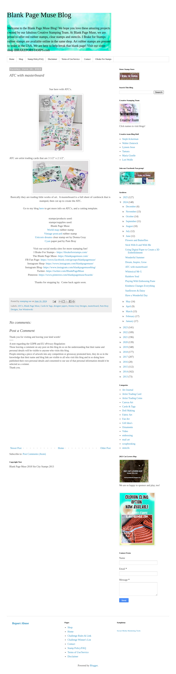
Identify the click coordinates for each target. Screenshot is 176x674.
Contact (87, 59)
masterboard (93, 306)
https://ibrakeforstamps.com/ (72, 252)
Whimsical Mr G (133, 271)
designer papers (60, 306)
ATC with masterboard (136, 267)
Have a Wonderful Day (136, 295)
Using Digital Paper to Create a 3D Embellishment (142, 251)
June (128, 236)
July (128, 231)
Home (11, 59)
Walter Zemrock (130, 143)
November (131, 211)
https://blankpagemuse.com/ (73, 255)
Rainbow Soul (132, 276)
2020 (126, 342)
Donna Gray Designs (77, 306)
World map (53, 229)
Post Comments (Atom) (34, 454)
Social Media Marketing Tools (129, 631)
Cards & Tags (47, 306)
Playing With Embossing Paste (140, 281)
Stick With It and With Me (138, 245)
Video (125, 431)
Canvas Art (127, 402)
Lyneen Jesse (128, 147)
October (130, 216)
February (130, 316)
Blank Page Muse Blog (39, 15)
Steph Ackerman (130, 139)
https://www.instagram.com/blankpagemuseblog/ (69, 267)
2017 (126, 357)
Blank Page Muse (32, 306)
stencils (126, 448)
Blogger (94, 665)
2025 (126, 197)
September (131, 221)
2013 (126, 376)
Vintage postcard (53, 233)
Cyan (48, 241)
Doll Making (128, 410)
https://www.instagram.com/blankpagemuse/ (69, 263)
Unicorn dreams (43, 237)
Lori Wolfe (127, 159)
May (128, 301)
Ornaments (127, 427)
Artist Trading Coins (132, 398)
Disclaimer (52, 59)
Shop (21, 59)
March (129, 311)
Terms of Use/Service (71, 59)
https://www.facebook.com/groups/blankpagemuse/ (68, 259)
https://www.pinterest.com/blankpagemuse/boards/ (66, 274)
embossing (127, 435)
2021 (126, 337)
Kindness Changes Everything (140, 286)
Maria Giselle (129, 155)
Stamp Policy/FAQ (35, 59)
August (129, 226)
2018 (126, 352)
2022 (126, 332)
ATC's (20, 306)
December (131, 206)
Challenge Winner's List (79, 640)
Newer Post (16, 448)
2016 (126, 362)
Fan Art (126, 419)
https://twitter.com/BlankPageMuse (65, 270)
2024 (126, 202)
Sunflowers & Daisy (135, 290)
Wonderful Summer (134, 257)
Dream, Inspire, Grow (136, 262)
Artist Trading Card (131, 394)
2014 (126, 371)
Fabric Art (127, 414)
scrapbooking (128, 443)
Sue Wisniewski (26, 309)
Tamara (126, 151)
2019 (126, 347)
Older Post (105, 448)
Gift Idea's (127, 423)
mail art (126, 439)
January (130, 321)
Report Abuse (20, 623)
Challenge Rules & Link (79, 636)
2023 (126, 327)
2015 (126, 366)
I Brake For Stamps (103, 59)
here (41, 208)
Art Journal (127, 390)
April (129, 306)
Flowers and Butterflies (136, 240)
